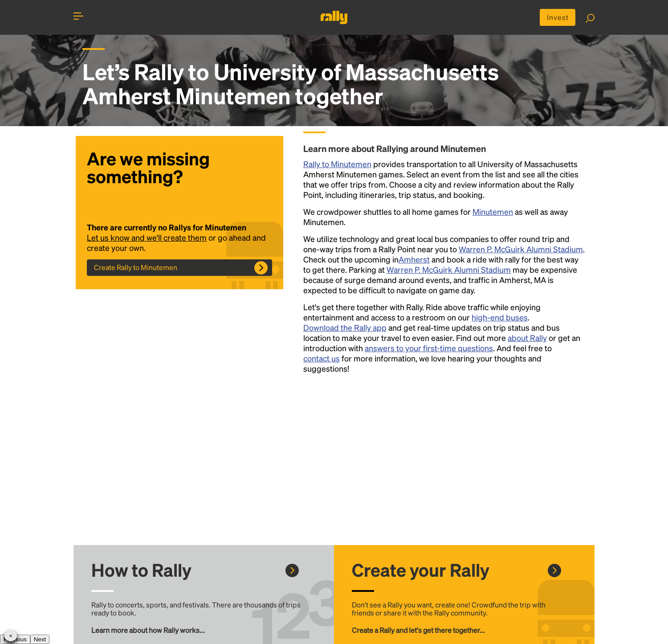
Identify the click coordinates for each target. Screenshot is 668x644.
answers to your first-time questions (429, 348)
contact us (321, 358)
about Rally (527, 337)
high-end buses (500, 317)
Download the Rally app (345, 327)
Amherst (414, 259)
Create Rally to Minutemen (135, 267)
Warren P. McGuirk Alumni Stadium (521, 249)
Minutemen (492, 211)
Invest (558, 17)
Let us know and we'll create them (147, 237)
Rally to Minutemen (337, 164)
